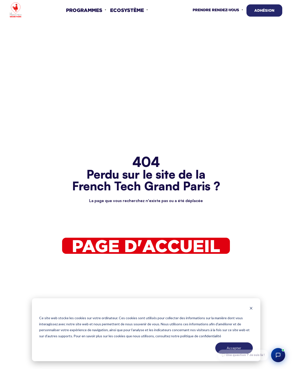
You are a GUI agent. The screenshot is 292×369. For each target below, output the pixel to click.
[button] (86, 10)
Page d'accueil (146, 246)
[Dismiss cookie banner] (251, 309)
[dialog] (146, 329)
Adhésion (264, 10)
